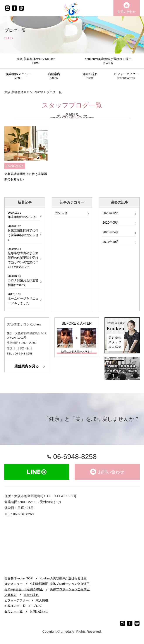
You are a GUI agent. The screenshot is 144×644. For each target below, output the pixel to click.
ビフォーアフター (16, 600)
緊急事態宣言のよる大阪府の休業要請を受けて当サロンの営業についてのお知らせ (23, 258)
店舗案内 (10, 595)
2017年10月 (111, 241)
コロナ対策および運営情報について (23, 280)
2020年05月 (111, 222)
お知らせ (61, 213)
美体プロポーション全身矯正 (70, 589)
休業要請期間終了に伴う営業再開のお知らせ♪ (23, 232)
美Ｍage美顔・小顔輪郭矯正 (23, 589)
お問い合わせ (39, 611)
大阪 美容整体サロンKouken (23, 92)
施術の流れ (31, 595)
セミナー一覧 (13, 611)
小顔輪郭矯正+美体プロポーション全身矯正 (59, 584)
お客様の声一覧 (15, 606)
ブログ (37, 606)
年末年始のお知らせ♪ (23, 215)
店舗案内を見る (26, 366)
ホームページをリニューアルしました (23, 298)
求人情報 (42, 600)
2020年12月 (111, 213)
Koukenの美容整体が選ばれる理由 (63, 578)
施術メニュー (13, 584)
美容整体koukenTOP (18, 578)
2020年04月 (111, 232)
